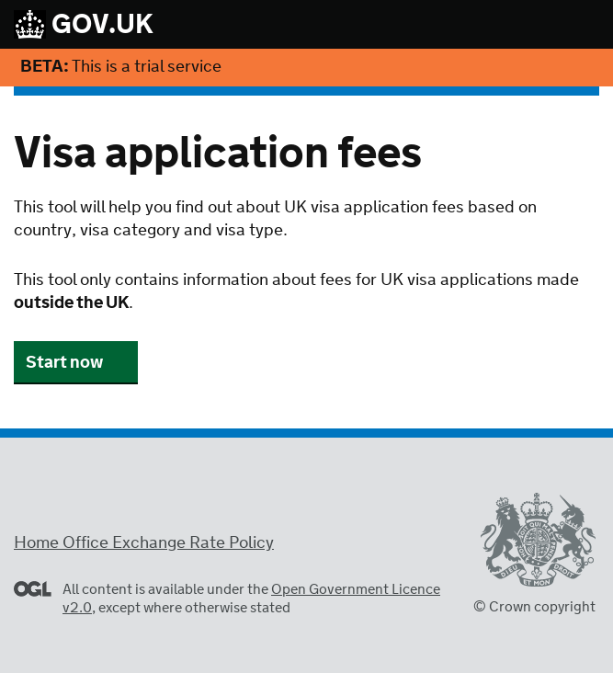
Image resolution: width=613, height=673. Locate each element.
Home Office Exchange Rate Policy (144, 543)
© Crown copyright (534, 607)
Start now (64, 363)
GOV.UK (83, 26)
